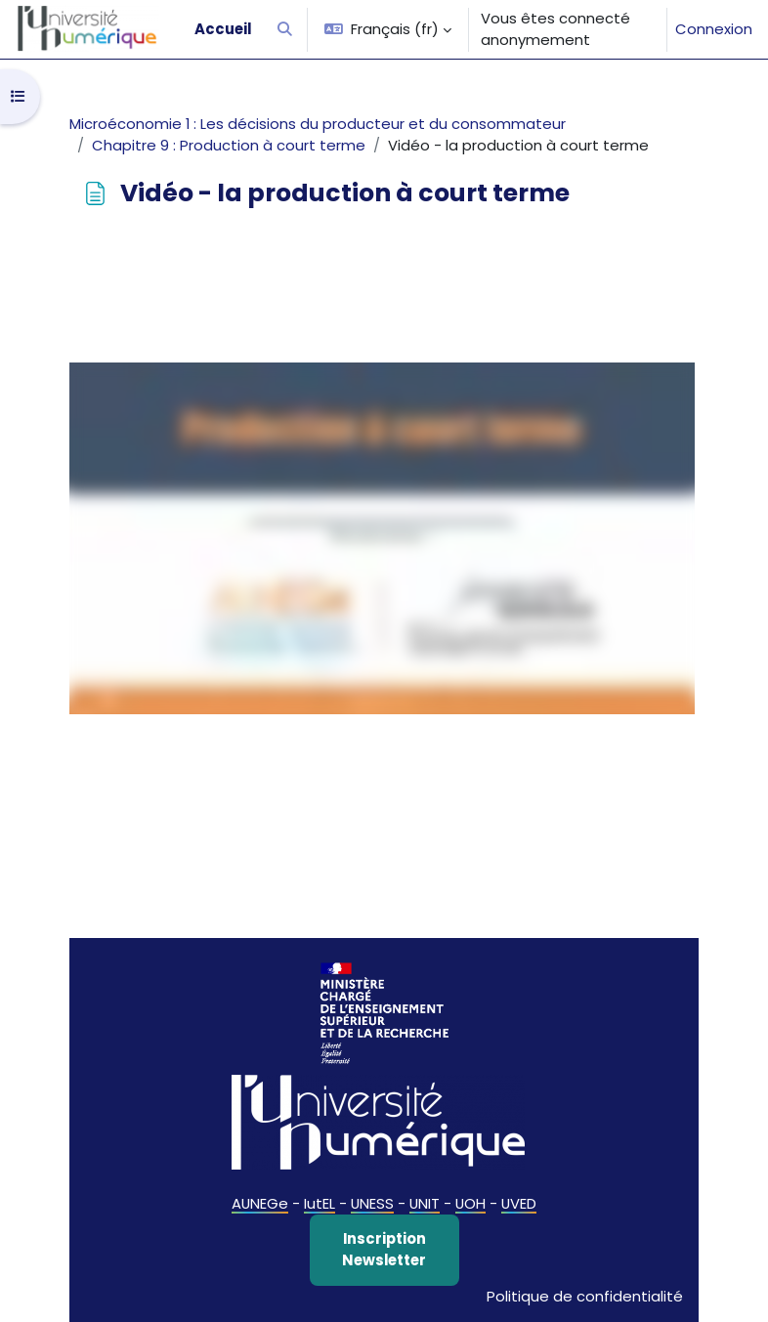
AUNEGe (260, 1203)
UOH (470, 1203)
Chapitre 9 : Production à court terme (228, 145)
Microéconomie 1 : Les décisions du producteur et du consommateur (317, 123)
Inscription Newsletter (384, 1249)
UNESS (372, 1203)
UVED (518, 1203)
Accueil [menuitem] (222, 29)
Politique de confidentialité (585, 1296)
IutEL (319, 1203)
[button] (285, 29)
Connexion (713, 29)
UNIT (424, 1203)
